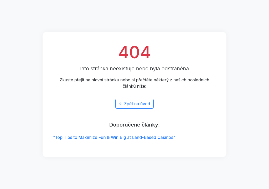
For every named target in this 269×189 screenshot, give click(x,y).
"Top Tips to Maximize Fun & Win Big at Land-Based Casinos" (114, 137)
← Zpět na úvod (134, 103)
